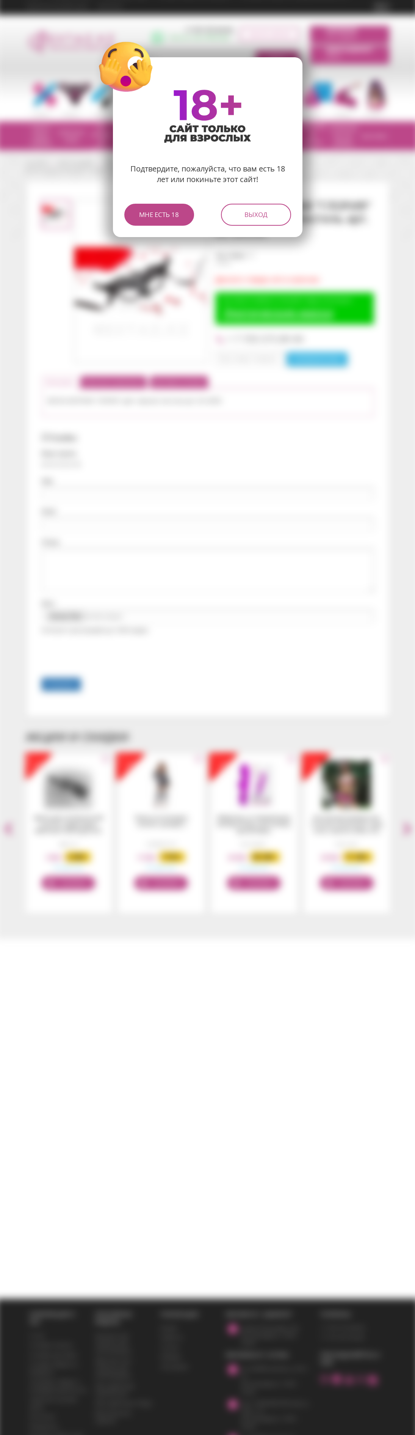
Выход (256, 214)
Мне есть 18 (159, 214)
